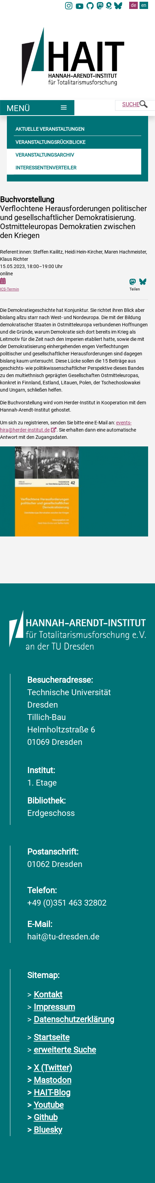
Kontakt (48, 994)
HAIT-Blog (52, 1092)
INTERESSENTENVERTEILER (46, 167)
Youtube (49, 1105)
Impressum (54, 1007)
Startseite (52, 1037)
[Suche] (135, 105)
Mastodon (52, 1080)
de (133, 5)
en (143, 5)
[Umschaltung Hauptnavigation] (37, 107)
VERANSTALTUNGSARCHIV (45, 155)
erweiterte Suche (65, 1050)
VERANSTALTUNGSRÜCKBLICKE (50, 142)
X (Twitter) (53, 1068)
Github (46, 1117)
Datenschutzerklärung (74, 1019)
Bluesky (48, 1130)
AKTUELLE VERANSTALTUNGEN (50, 129)
